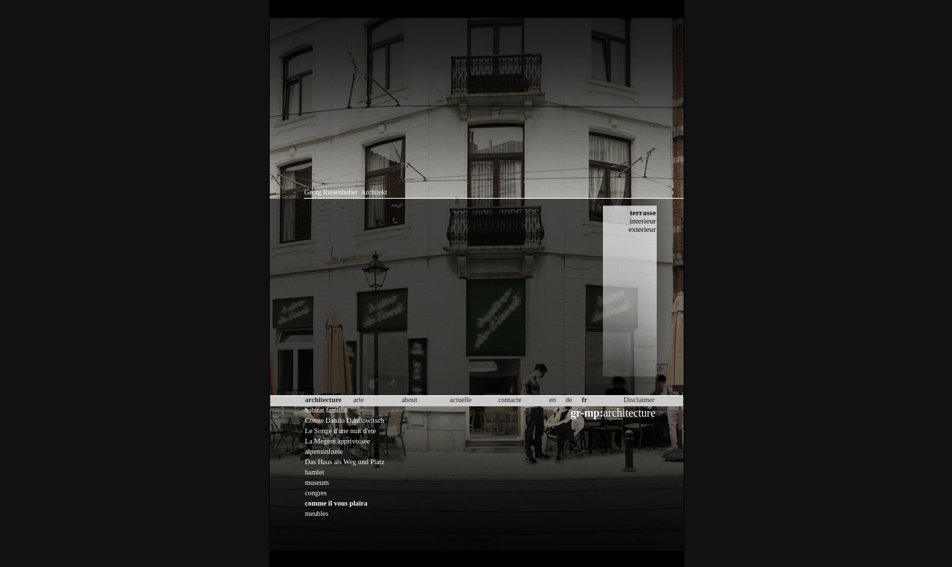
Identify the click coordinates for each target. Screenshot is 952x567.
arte (358, 400)
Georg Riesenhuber (330, 192)
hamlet (314, 472)
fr (584, 400)
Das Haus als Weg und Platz (344, 462)
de (569, 400)
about (409, 400)
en (552, 400)
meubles (316, 513)
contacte (510, 400)
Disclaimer (639, 400)
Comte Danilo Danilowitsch (344, 420)
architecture (613, 413)
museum (317, 482)
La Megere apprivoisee (337, 441)
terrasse (643, 212)
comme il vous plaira (336, 503)
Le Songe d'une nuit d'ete (340, 431)
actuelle (461, 400)
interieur (643, 221)
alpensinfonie (324, 451)
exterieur (642, 229)
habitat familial (326, 410)
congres (316, 493)
